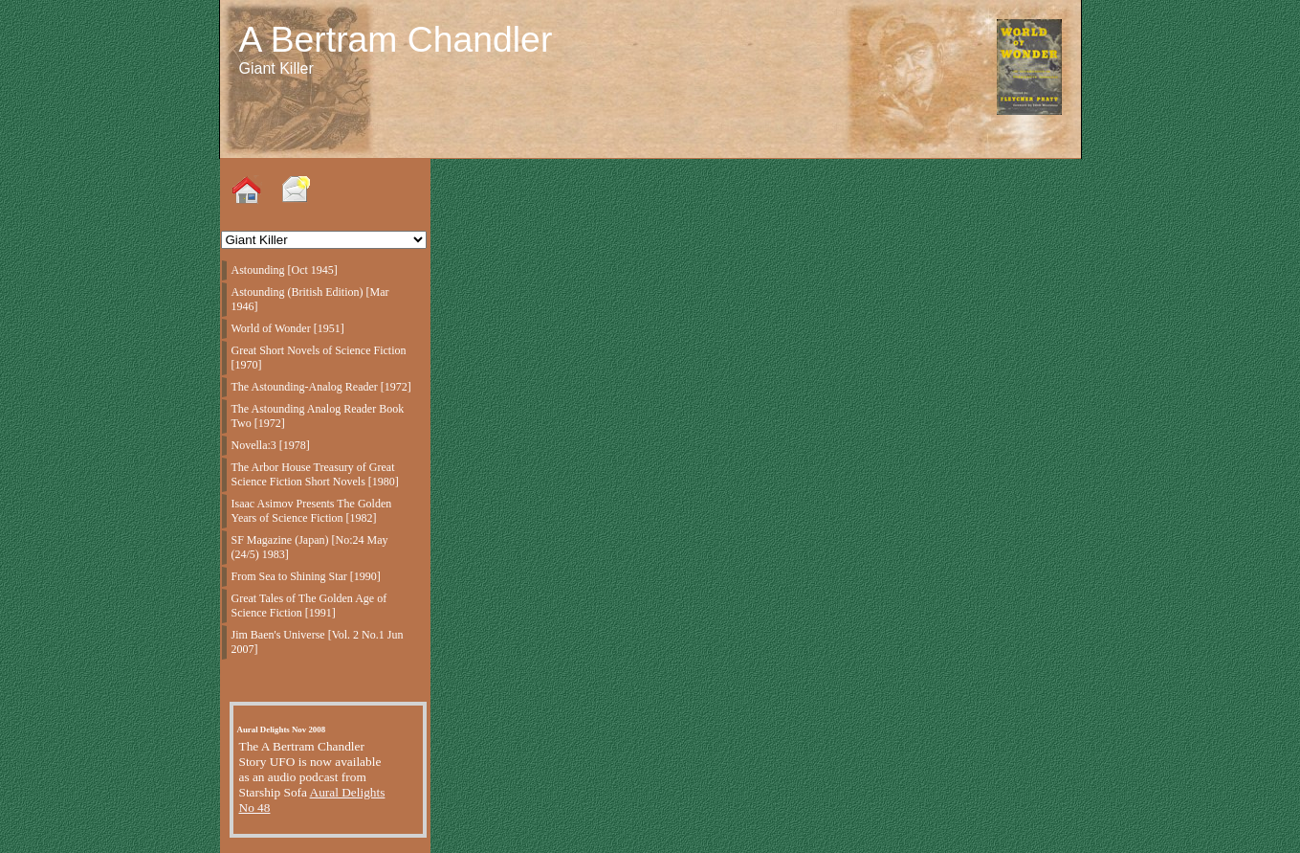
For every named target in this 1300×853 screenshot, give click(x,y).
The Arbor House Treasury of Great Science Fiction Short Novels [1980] (315, 474)
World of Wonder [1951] (287, 328)
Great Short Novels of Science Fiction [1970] (319, 357)
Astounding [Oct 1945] (284, 270)
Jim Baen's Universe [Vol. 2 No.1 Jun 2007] (317, 642)
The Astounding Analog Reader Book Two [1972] (318, 416)
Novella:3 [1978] (270, 445)
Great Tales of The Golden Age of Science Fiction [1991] (309, 605)
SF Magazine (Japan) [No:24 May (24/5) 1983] (309, 547)
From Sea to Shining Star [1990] (306, 576)
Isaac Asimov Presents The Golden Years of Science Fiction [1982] (311, 511)
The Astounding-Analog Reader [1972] (321, 386)
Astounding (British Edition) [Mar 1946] (310, 299)
